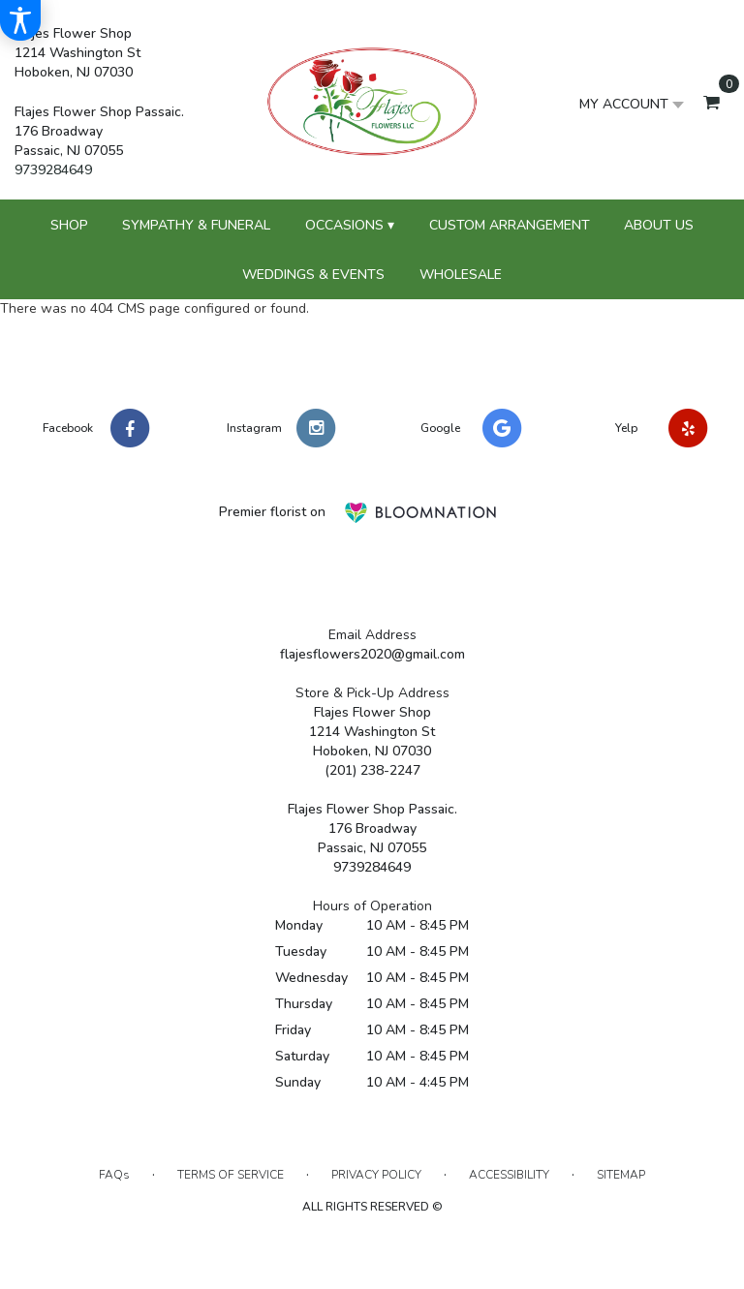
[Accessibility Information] (20, 20)
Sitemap (621, 1174)
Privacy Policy (376, 1174)
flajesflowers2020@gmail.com (372, 654)
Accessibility (509, 1174)
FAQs (114, 1174)
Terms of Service (230, 1174)
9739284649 (53, 170)
